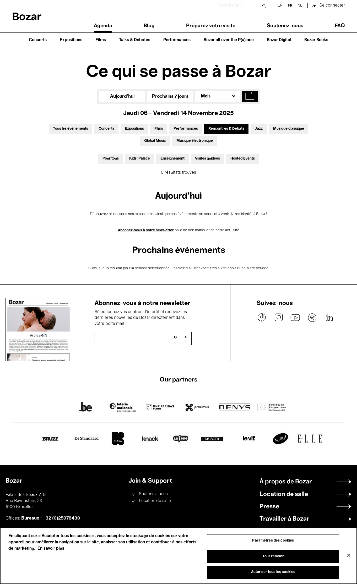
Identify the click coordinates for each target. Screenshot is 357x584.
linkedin (329, 317)
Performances (177, 40)
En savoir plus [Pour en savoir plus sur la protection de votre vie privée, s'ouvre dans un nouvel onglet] (50, 548)
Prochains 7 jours (170, 96)
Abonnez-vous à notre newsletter (146, 230)
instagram (278, 317)
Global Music (155, 141)
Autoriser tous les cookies (273, 572)
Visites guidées (207, 158)
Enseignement (172, 158)
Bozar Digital (279, 40)
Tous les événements (70, 128)
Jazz (259, 128)
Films (100, 40)
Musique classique (288, 128)
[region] (178, 556)
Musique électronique (194, 141)
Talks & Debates (134, 40)
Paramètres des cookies (273, 540)
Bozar (26, 17)
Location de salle (155, 501)
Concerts (38, 40)
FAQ (340, 26)
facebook (262, 317)
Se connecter (332, 5)
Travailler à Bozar (284, 519)
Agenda (103, 26)
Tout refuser (273, 556)
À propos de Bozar (285, 482)
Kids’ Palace (139, 158)
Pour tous (110, 158)
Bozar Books (316, 40)
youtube (295, 317)
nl (300, 5)
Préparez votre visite (210, 26)
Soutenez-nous (285, 26)
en (280, 5)
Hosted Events (242, 158)
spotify (312, 317)
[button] (250, 96)
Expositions (71, 40)
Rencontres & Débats (226, 128)
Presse (269, 507)
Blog (149, 26)
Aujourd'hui (122, 96)
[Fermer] (348, 555)
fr (290, 5)
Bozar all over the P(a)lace (229, 40)
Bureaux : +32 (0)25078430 (50, 518)
